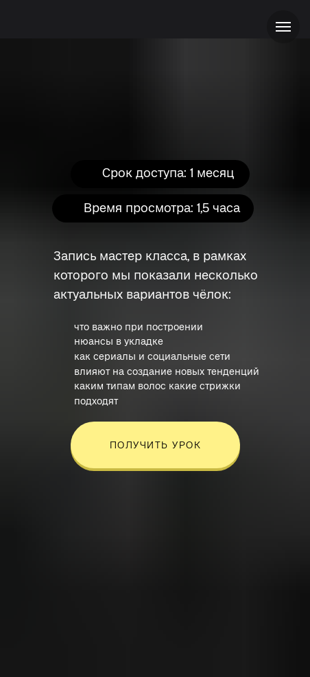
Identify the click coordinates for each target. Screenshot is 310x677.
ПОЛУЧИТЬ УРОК (156, 444)
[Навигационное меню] (283, 27)
